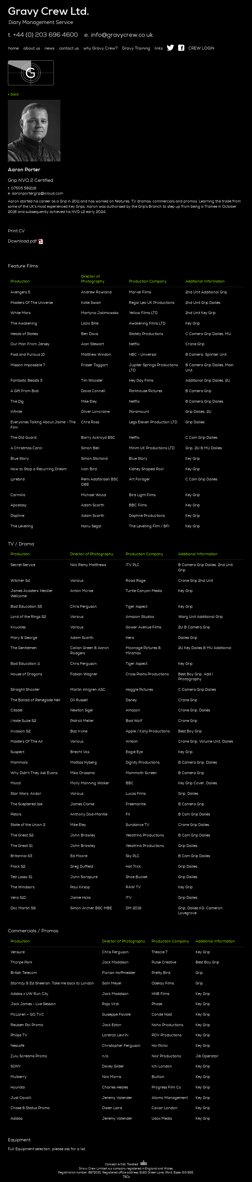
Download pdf (22, 241)
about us (31, 48)
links (159, 48)
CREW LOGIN (201, 48)
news (49, 48)
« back (13, 94)
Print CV (16, 231)
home (13, 48)
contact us (69, 48)
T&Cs (126, 1177)
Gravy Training (136, 48)
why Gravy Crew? (100, 48)
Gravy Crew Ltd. (48, 11)
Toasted (137, 1164)
